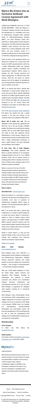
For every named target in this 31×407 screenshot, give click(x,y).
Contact (28, 395)
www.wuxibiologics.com (9, 249)
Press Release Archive (18, 389)
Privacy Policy (20, 395)
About (8, 389)
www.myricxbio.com (19, 191)
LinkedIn (11, 243)
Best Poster (12, 107)
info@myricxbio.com (8, 330)
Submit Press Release (9, 392)
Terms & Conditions (22, 392)
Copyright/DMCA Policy (7, 395)
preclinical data (24, 100)
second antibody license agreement (18, 111)
